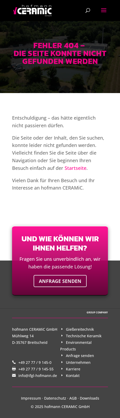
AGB (73, 398)
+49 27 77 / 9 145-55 (36, 368)
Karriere (73, 368)
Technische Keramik (84, 335)
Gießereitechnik (80, 329)
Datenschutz (55, 398)
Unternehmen (78, 362)
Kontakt (73, 375)
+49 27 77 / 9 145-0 (34, 362)
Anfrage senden (60, 281)
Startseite (75, 168)
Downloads (89, 398)
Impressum (31, 398)
